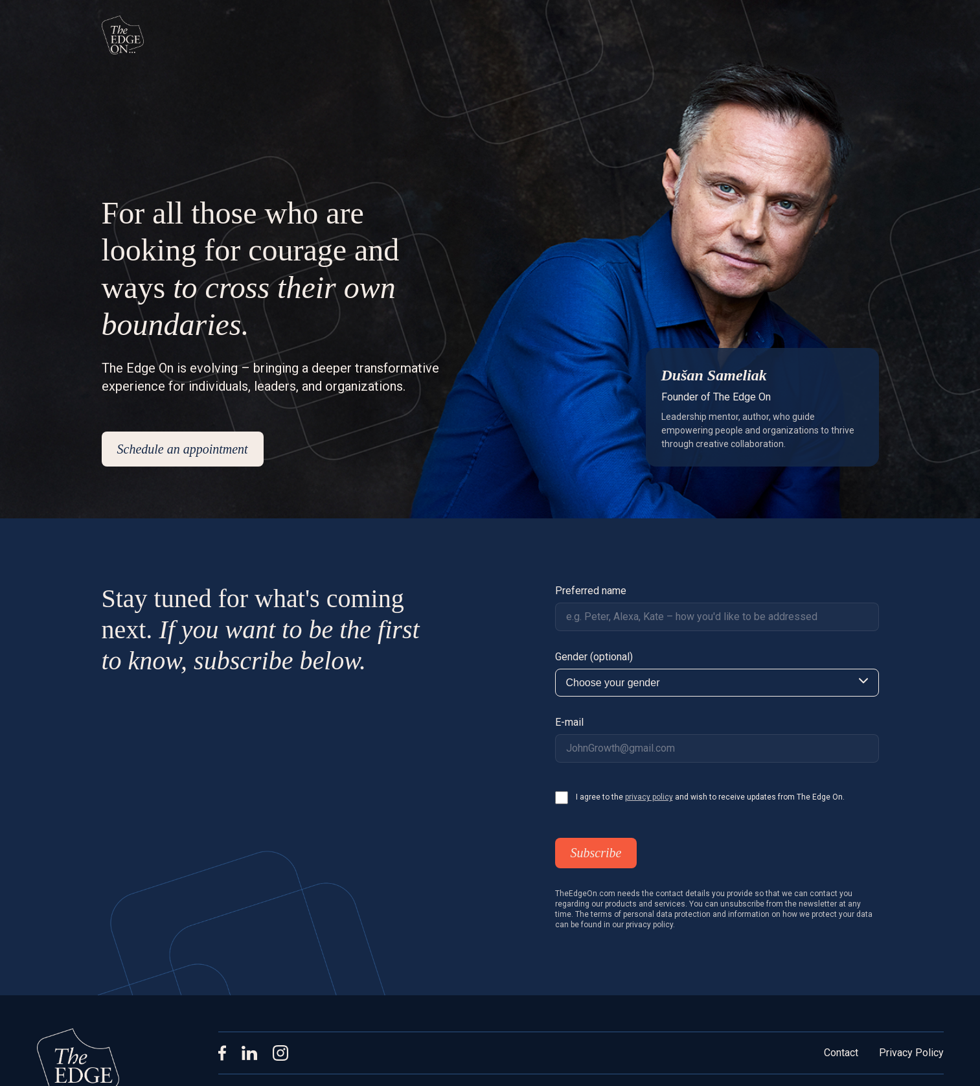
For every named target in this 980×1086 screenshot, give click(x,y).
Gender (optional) (594, 657)
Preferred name (590, 590)
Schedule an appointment (182, 449)
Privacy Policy (911, 1052)
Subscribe (596, 853)
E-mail (569, 722)
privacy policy (649, 797)
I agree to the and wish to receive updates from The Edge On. (710, 797)
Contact (841, 1052)
